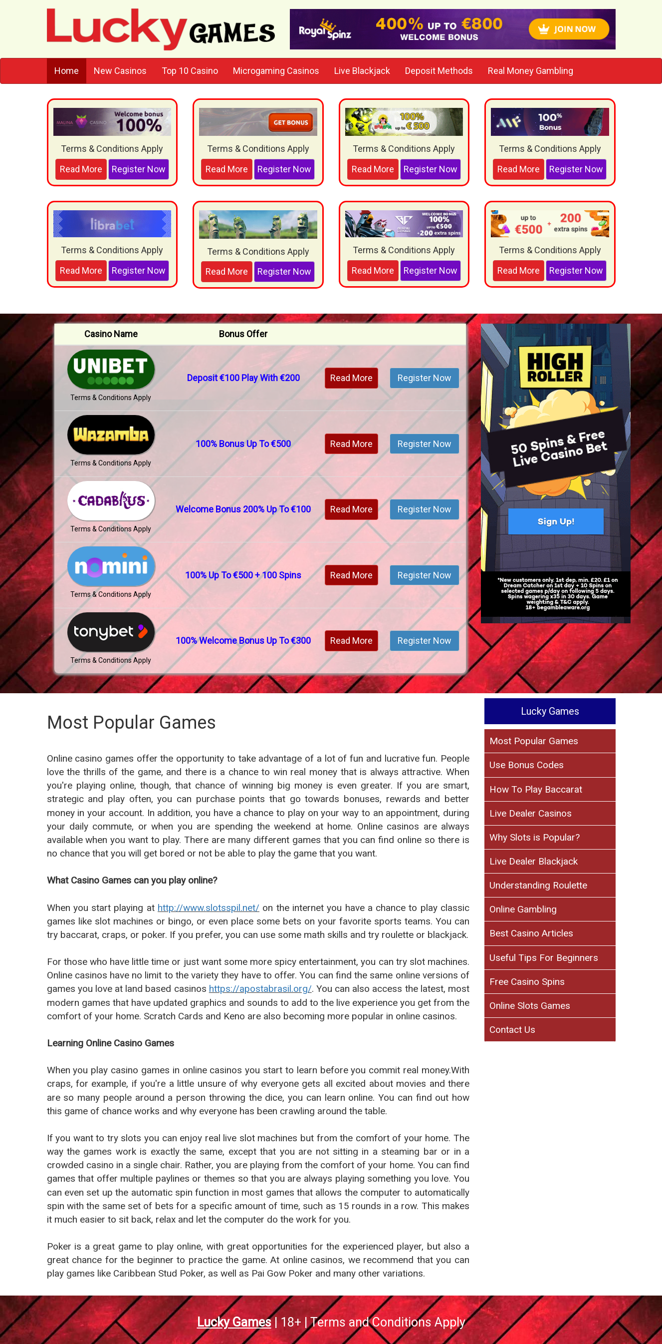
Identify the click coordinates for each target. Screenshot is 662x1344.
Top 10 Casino (190, 70)
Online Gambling (523, 909)
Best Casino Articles (531, 933)
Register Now (139, 169)
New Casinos (120, 70)
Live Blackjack (362, 70)
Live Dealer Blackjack (533, 861)
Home (66, 70)
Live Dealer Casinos (530, 813)
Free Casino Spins (527, 981)
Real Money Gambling (530, 70)
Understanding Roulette (538, 885)
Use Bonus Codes (526, 765)
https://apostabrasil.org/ (260, 988)
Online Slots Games (529, 1005)
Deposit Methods (439, 70)
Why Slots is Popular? (534, 837)
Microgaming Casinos (276, 70)
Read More (81, 169)
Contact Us (512, 1029)
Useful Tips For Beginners (543, 957)
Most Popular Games (533, 741)
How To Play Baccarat (535, 789)
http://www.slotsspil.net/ (208, 907)
